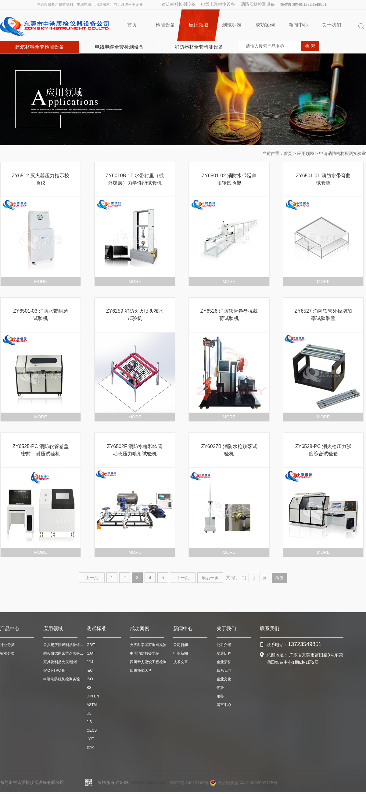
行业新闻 (180, 653)
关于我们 (331, 25)
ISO (90, 679)
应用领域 (198, 25)
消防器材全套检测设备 (198, 47)
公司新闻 (180, 645)
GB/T (91, 645)
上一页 (91, 577)
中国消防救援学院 (144, 653)
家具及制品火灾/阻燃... (61, 662)
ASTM (92, 705)
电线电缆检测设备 (218, 4)
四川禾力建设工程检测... (150, 662)
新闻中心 (298, 25)
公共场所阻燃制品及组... (63, 645)
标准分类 (7, 653)
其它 (90, 747)
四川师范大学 (141, 670)
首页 (132, 25)
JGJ (90, 662)
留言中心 (224, 705)
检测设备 (165, 25)
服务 (220, 696)
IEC (90, 670)
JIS (89, 722)
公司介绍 (224, 645)
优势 (220, 688)
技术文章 (180, 662)
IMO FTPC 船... (56, 670)
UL (89, 713)
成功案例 (265, 25)
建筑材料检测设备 (178, 4)
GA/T (91, 653)
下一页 (182, 577)
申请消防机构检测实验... (63, 679)
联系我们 (224, 670)
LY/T (90, 739)
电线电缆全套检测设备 (119, 47)
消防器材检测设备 (258, 4)
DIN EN (93, 696)
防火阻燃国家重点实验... (63, 653)
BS (89, 688)
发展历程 (224, 653)
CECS (92, 730)
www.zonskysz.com (149, 782)
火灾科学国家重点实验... (150, 645)
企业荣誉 (224, 662)
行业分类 (7, 645)
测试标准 (232, 25)
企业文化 (224, 679)
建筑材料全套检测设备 (39, 47)
